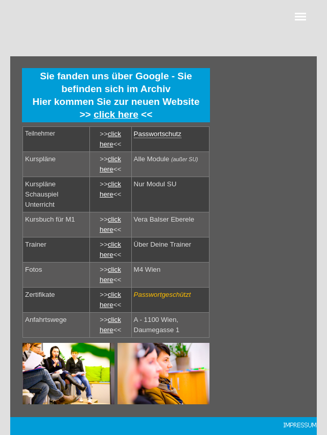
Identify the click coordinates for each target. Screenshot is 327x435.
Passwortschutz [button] (157, 134)
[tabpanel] (116, 95)
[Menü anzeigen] (300, 16)
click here (116, 114)
